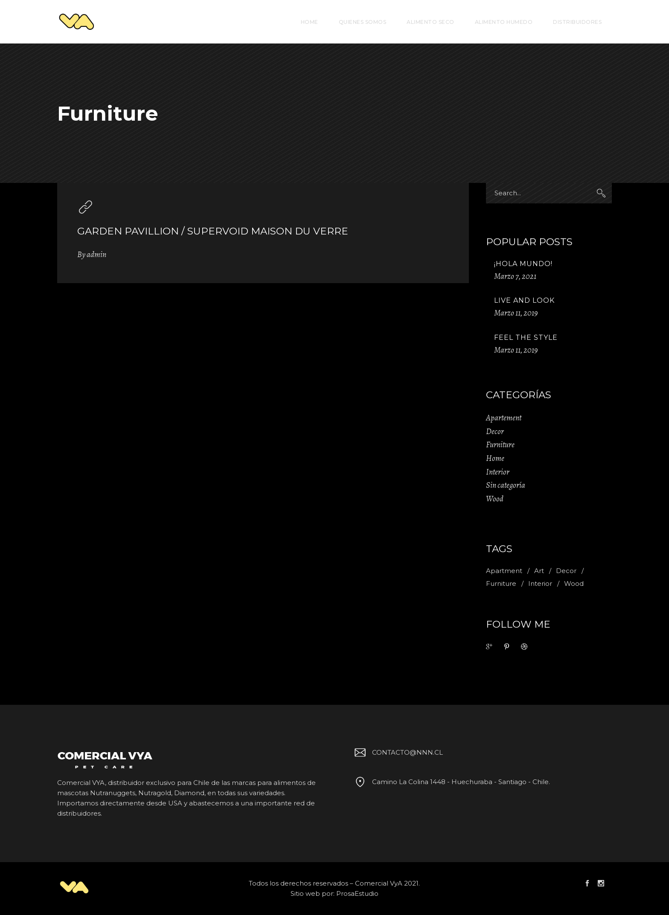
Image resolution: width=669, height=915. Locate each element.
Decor (495, 431)
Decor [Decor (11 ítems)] (566, 571)
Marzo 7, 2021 (515, 276)
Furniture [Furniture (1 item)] (501, 583)
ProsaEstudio (357, 893)
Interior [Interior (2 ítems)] (540, 583)
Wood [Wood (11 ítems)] (574, 583)
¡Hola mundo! (523, 264)
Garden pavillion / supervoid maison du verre (212, 231)
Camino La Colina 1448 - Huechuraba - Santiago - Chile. (451, 781)
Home (495, 458)
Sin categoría (505, 485)
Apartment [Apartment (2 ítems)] (504, 571)
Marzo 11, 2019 (516, 313)
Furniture (500, 444)
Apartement (503, 417)
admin (96, 254)
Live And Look (524, 300)
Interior (497, 472)
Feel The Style (526, 337)
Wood (494, 498)
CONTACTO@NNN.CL (397, 752)
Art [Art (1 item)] (539, 571)
